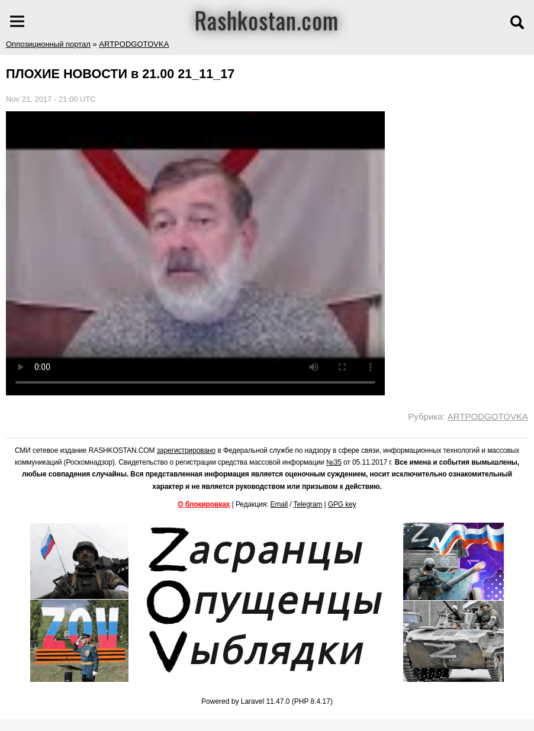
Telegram (308, 504)
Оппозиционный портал (48, 44)
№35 (334, 462)
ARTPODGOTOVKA (134, 44)
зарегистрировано (186, 450)
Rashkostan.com (267, 19)
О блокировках (204, 504)
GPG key (342, 504)
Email (279, 504)
